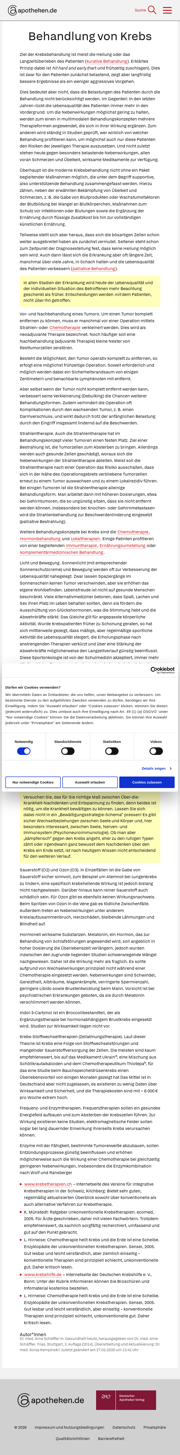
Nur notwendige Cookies (33, 782)
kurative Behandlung (106, 61)
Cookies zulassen (147, 782)
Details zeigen (153, 768)
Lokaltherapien (85, 538)
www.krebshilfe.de (42, 1274)
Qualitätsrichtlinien (73, 1438)
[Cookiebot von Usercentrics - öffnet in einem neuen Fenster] (154, 670)
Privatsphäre (154, 1427)
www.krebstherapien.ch (48, 1184)
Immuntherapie (81, 545)
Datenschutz (123, 1427)
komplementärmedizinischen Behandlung (61, 552)
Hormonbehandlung (40, 538)
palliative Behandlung (93, 268)
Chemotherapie (64, 327)
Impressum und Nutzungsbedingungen (69, 1427)
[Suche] (146, 10)
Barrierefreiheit (111, 1438)
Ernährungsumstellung (122, 545)
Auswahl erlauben (90, 782)
